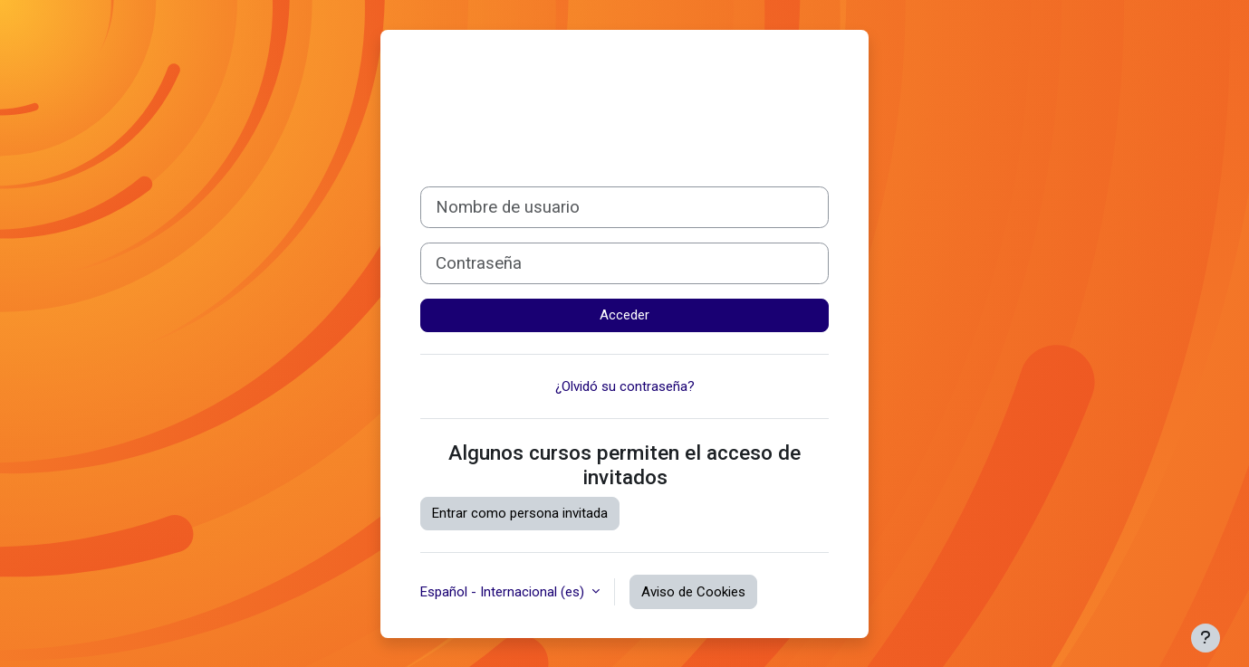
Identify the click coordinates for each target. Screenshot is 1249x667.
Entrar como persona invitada (520, 513)
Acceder (624, 315)
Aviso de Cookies (693, 592)
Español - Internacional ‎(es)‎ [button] (504, 592)
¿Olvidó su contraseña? (625, 386)
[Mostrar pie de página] (1205, 638)
